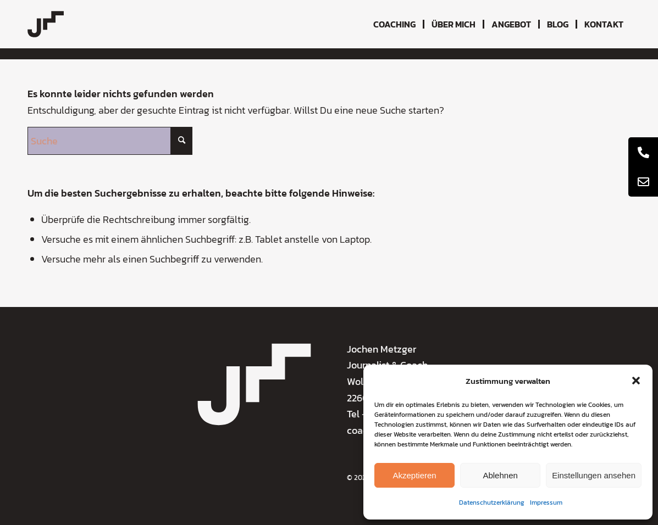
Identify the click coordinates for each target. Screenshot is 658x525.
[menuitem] (394, 24)
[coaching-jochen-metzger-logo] (45, 24)
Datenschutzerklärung (491, 502)
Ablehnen (500, 475)
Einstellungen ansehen (593, 475)
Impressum (546, 502)
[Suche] (109, 141)
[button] (636, 380)
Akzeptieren (414, 475)
